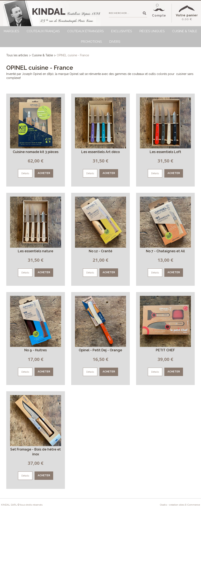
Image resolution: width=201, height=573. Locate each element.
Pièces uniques (152, 31)
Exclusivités (121, 31)
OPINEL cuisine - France (73, 55)
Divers (114, 42)
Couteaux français (43, 31)
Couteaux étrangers (85, 31)
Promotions (91, 42)
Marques (11, 31)
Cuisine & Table (184, 31)
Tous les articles (17, 55)
